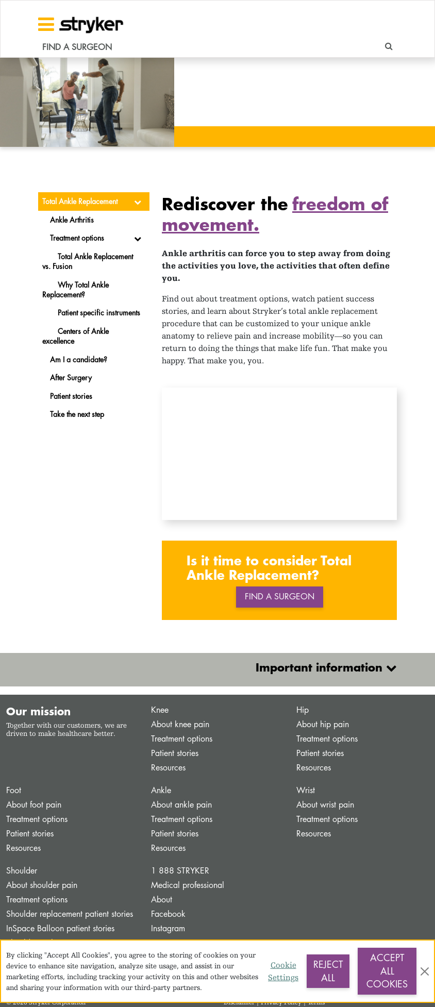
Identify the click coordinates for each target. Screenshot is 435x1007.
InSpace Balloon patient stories (60, 928)
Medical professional (187, 885)
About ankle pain (181, 804)
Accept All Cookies (387, 970)
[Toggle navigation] (46, 24)
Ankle (161, 790)
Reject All (328, 971)
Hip (302, 709)
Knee (160, 709)
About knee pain (180, 724)
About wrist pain (325, 804)
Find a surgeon (279, 596)
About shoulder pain (41, 885)
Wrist (305, 790)
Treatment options (181, 738)
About (161, 899)
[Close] (425, 971)
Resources (168, 767)
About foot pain (33, 804)
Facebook (168, 914)
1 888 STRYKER (180, 870)
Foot (13, 790)
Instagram (168, 928)
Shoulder (21, 870)
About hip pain (322, 724)
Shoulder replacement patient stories (69, 914)
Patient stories (174, 753)
